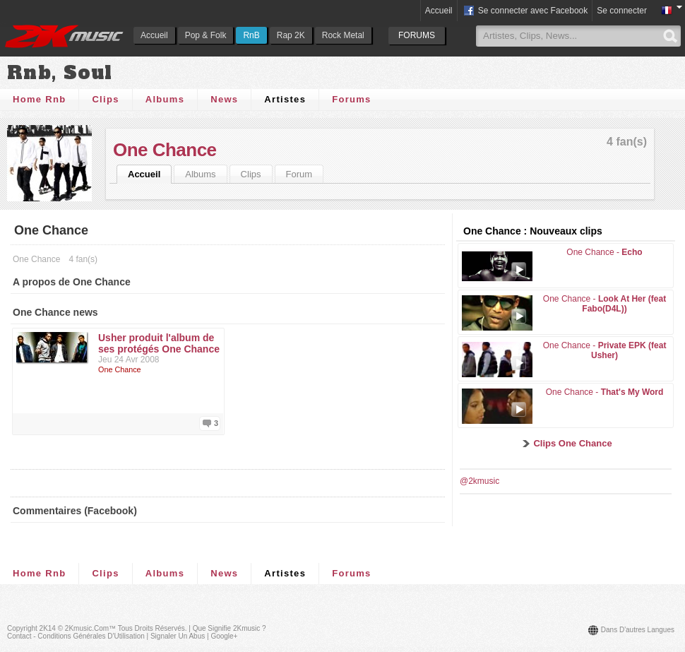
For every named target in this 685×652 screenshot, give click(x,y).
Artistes (285, 99)
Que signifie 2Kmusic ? (229, 628)
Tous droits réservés (151, 628)
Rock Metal (343, 35)
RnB (251, 35)
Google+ (223, 636)
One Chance (165, 149)
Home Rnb (39, 99)
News (224, 99)
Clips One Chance (572, 443)
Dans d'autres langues (637, 630)
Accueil (154, 35)
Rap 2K (291, 35)
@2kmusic (479, 481)
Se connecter (622, 11)
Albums (164, 99)
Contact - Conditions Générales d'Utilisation (76, 636)
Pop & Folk (206, 35)
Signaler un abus (177, 636)
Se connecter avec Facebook (525, 11)
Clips (105, 99)
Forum (299, 174)
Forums (351, 99)
